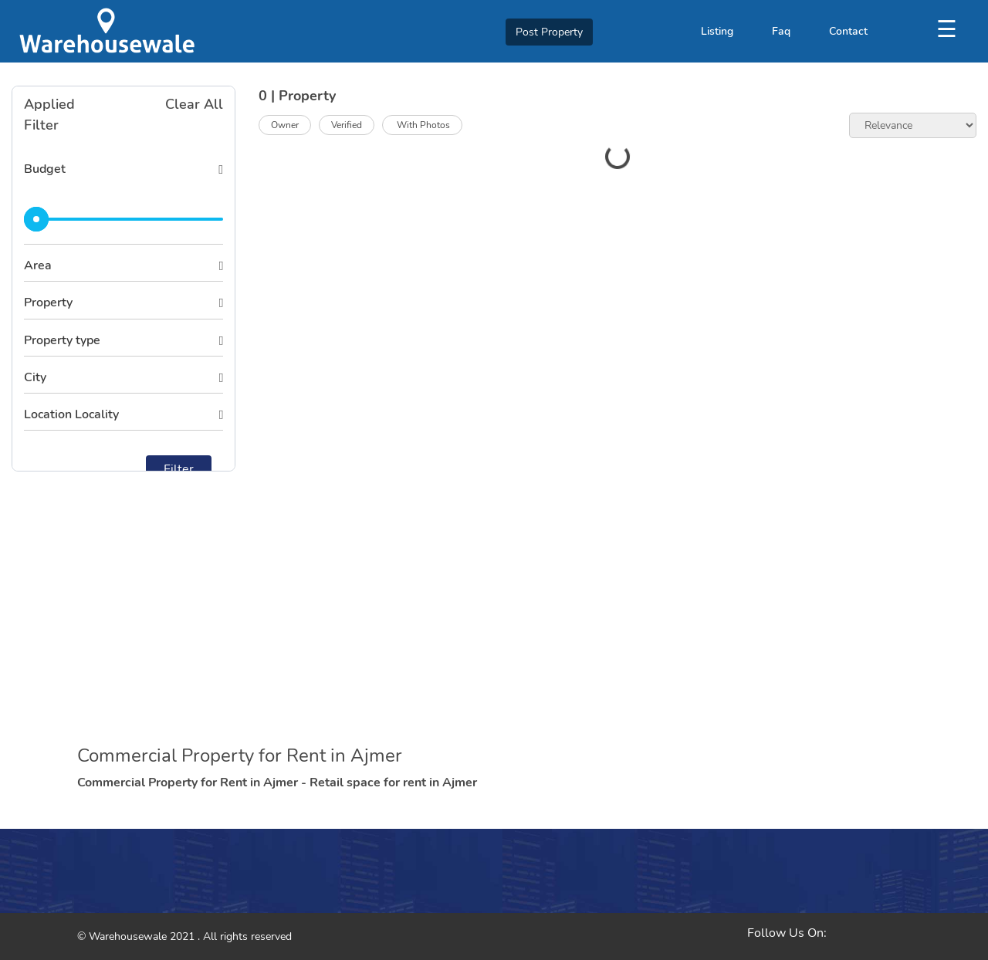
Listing (717, 31)
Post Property (549, 32)
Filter (179, 469)
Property (48, 302)
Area (38, 265)
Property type (62, 340)
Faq (781, 31)
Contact (848, 31)
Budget (45, 169)
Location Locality (71, 414)
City (35, 377)
